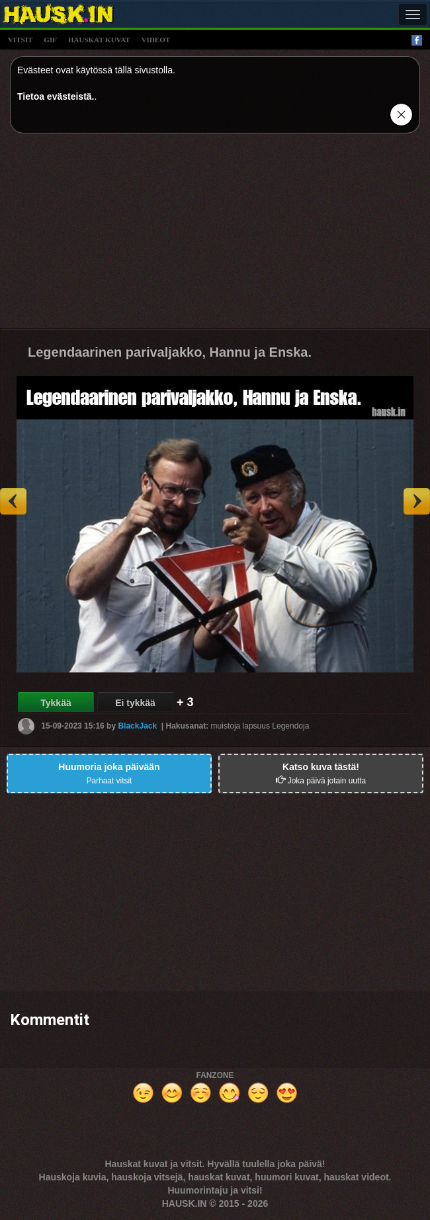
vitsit (20, 40)
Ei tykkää (135, 703)
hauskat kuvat (99, 40)
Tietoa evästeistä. (55, 96)
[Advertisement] (215, 235)
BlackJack (137, 726)
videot (156, 40)
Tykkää (55, 703)
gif (50, 40)
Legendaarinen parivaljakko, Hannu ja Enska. (170, 352)
